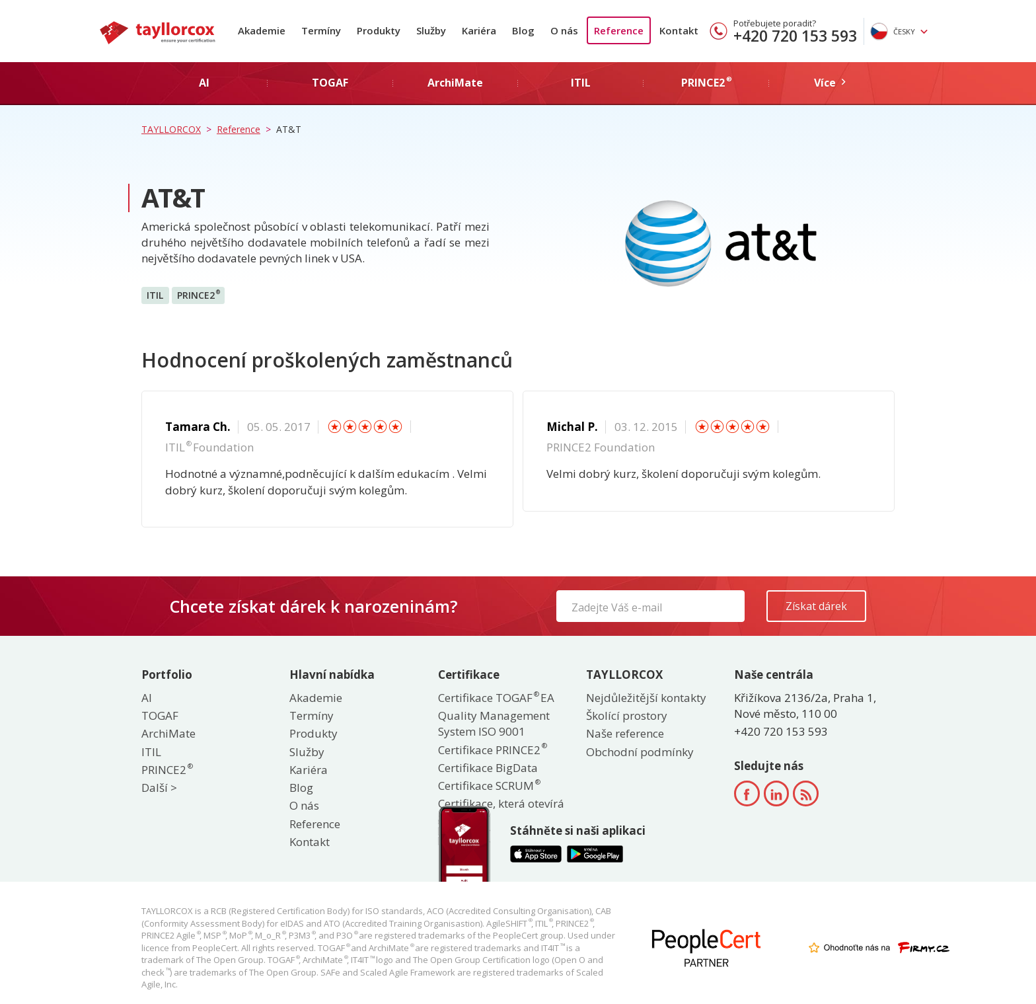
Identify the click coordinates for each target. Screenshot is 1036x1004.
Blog (523, 30)
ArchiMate (168, 733)
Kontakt (678, 30)
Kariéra (479, 30)
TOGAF (159, 715)
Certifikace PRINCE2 (492, 749)
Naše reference (625, 733)
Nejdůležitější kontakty (646, 697)
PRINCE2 (198, 294)
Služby (431, 30)
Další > (159, 787)
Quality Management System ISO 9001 (494, 723)
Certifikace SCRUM (488, 785)
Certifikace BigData (488, 767)
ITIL (155, 295)
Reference (619, 30)
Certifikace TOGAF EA (496, 697)
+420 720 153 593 (795, 35)
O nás (564, 30)
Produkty (378, 30)
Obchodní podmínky (640, 751)
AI (146, 697)
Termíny (321, 30)
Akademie (261, 30)
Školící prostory (626, 715)
